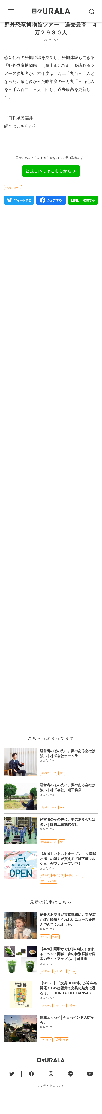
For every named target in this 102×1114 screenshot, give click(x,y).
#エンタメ (46, 1054)
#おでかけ (57, 889)
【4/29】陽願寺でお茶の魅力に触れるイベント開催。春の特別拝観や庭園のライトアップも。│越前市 (67, 968)
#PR (62, 787)
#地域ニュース (13, 202)
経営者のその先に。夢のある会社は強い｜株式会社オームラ (67, 767)
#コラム (45, 951)
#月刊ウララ (61, 1054)
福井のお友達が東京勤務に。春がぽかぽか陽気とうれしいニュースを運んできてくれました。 (67, 934)
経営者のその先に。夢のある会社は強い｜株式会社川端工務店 (67, 802)
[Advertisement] (51, 429)
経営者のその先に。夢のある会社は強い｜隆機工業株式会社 (67, 836)
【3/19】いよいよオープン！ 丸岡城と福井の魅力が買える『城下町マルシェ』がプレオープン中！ (68, 873)
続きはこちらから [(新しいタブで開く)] (20, 140)
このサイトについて (51, 1100)
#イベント (60, 985)
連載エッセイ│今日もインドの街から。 (67, 1034)
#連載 (55, 951)
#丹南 (72, 985)
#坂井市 (45, 889)
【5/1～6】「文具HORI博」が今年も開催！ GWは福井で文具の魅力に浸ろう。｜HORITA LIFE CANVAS (68, 1003)
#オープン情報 (48, 895)
